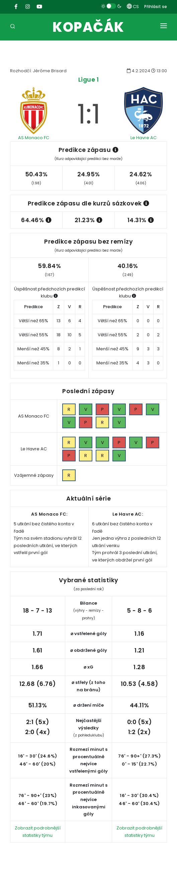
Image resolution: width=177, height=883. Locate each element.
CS (133, 6)
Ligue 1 (88, 79)
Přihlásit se (155, 6)
